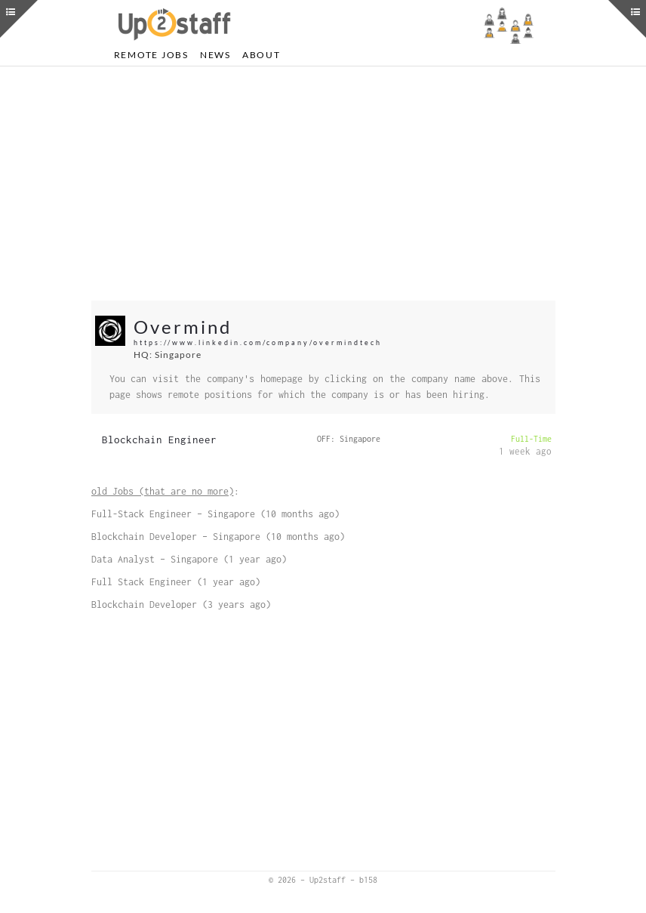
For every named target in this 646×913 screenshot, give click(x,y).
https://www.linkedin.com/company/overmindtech (258, 342)
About (261, 54)
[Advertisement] (323, 183)
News (215, 54)
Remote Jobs (151, 54)
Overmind (183, 327)
